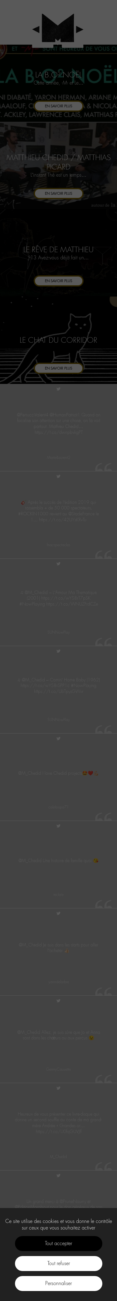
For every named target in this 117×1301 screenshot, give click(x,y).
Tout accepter (58, 1243)
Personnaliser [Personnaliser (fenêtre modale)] (58, 1283)
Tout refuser (58, 1263)
